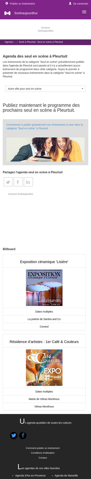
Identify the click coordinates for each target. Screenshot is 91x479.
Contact (43, 457)
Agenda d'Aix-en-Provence (30, 475)
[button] (78, 3)
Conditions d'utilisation (43, 452)
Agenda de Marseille (66, 475)
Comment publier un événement (43, 448)
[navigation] (84, 12)
